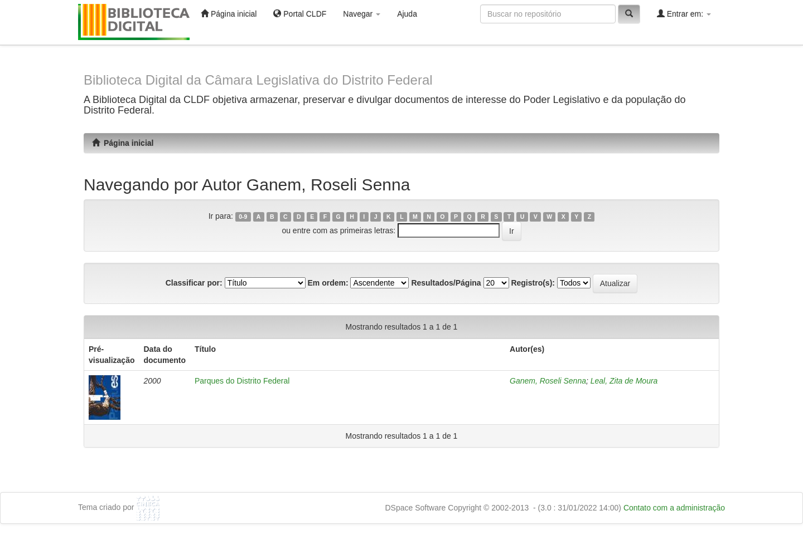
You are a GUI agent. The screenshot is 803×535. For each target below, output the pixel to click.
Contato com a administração (674, 507)
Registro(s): (533, 282)
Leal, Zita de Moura (624, 380)
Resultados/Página (446, 282)
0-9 (243, 216)
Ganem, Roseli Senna (548, 380)
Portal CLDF (299, 13)
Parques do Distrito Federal (242, 380)
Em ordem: (327, 282)
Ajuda (407, 13)
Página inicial (229, 13)
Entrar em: (684, 13)
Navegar (361, 13)
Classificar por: (194, 282)
